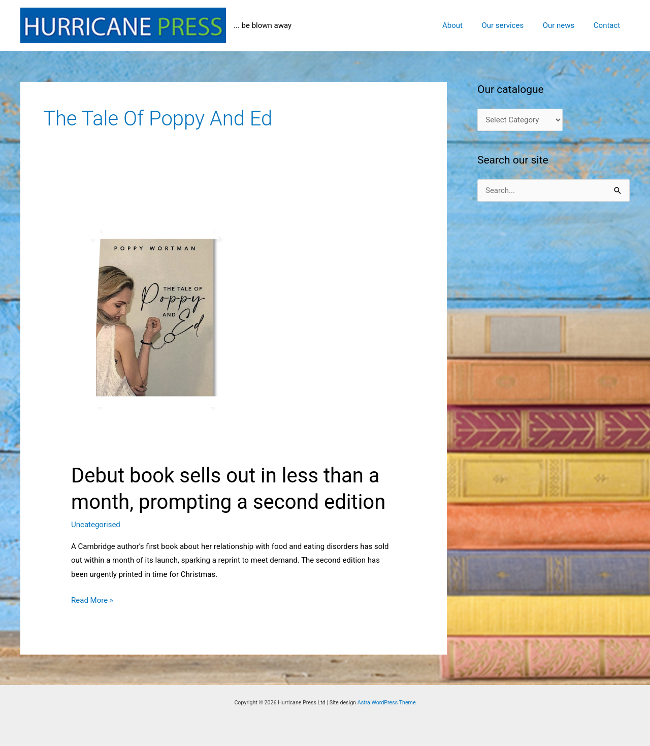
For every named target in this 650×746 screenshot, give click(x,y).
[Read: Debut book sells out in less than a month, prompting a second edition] (233, 324)
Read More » (92, 601)
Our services (512, 25)
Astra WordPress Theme (387, 702)
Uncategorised (95, 524)
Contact (609, 25)
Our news (564, 25)
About (466, 25)
